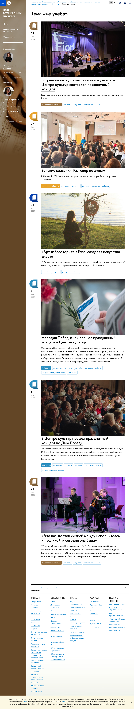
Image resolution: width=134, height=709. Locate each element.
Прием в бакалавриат (59, 614)
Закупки (34, 629)
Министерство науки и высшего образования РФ (117, 607)
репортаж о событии (92, 104)
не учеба (77, 104)
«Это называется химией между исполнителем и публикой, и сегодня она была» (81, 538)
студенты (55, 272)
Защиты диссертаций (78, 623)
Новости (119, 588)
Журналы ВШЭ (95, 623)
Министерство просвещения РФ (116, 614)
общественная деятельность (53, 372)
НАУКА (73, 598)
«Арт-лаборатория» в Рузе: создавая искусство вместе (80, 254)
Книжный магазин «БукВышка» (96, 612)
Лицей (53, 601)
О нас (5, 24)
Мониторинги (75, 613)
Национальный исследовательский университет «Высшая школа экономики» (60, 588)
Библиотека (94, 601)
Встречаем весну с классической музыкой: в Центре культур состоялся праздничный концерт (78, 84)
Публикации (94, 627)
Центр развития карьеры (57, 637)
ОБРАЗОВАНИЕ (58, 598)
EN (114, 3)
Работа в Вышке (36, 691)
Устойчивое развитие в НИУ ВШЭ (39, 612)
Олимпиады (55, 611)
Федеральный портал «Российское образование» (117, 621)
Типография (94, 617)
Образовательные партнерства (57, 649)
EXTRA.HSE (72, 372)
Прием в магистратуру (55, 622)
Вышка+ (53, 617)
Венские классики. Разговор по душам (73, 170)
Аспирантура (55, 627)
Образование (9, 37)
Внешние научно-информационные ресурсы (77, 638)
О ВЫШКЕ (35, 598)
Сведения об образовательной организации (37, 668)
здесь (26, 702)
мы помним (57, 368)
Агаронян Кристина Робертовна (11, 100)
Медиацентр (94, 620)
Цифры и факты (37, 601)
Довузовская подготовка (55, 606)
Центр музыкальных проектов (102, 588)
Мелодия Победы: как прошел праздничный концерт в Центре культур (78, 340)
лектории (65, 186)
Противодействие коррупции (38, 645)
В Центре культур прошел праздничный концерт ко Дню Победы (74, 440)
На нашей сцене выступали (10, 30)
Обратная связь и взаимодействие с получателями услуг (58, 656)
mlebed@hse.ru (15, 77)
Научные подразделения (76, 602)
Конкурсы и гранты (77, 632)
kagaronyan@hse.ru (10, 111)
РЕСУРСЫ (94, 598)
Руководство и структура (36, 606)
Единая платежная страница (37, 686)
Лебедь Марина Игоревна (9, 67)
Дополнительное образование (57, 631)
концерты (67, 104)
